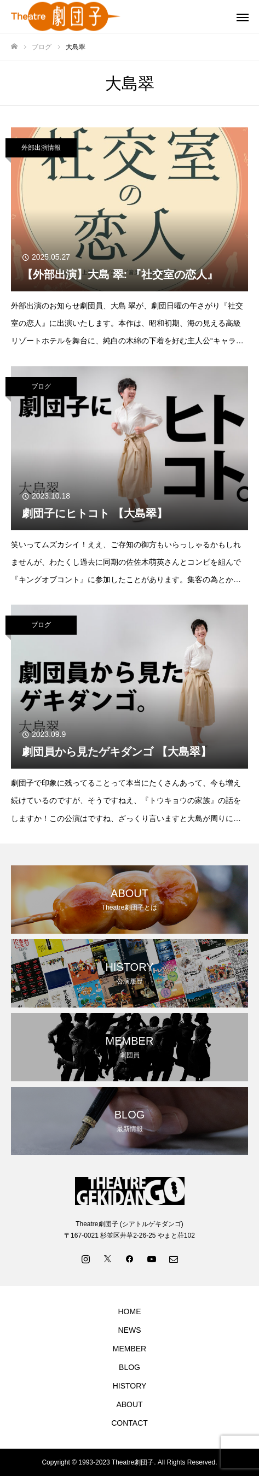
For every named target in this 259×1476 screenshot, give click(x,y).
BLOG (129, 1367)
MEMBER (129, 1348)
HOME (129, 1311)
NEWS (129, 1330)
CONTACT (129, 1423)
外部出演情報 (41, 147)
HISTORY (130, 1385)
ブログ (41, 386)
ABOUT (129, 1404)
